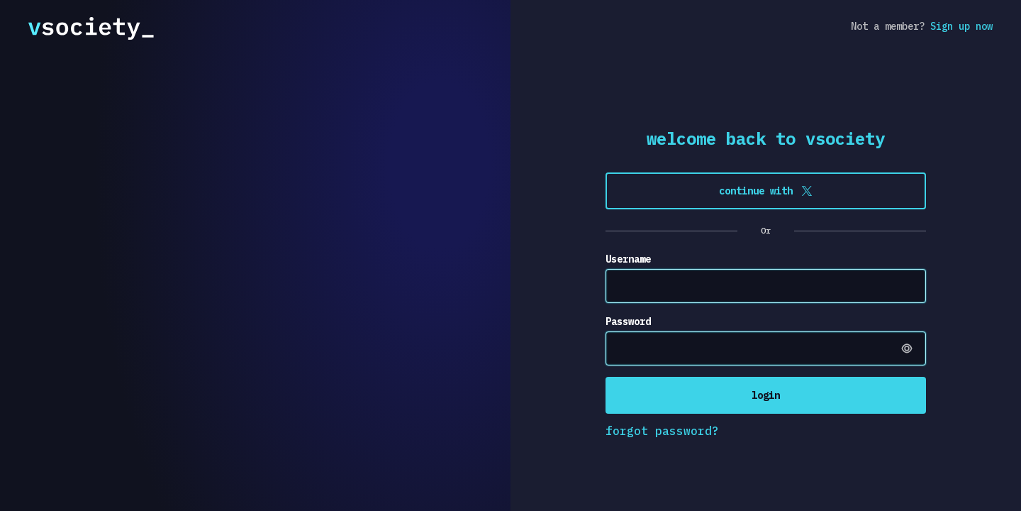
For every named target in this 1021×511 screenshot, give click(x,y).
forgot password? (662, 431)
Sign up (961, 26)
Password (628, 321)
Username (628, 259)
